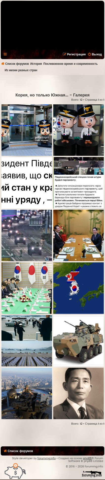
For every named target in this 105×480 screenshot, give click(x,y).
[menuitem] (95, 54)
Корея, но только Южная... (42, 95)
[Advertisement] (53, 83)
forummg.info (46, 458)
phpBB (87, 458)
